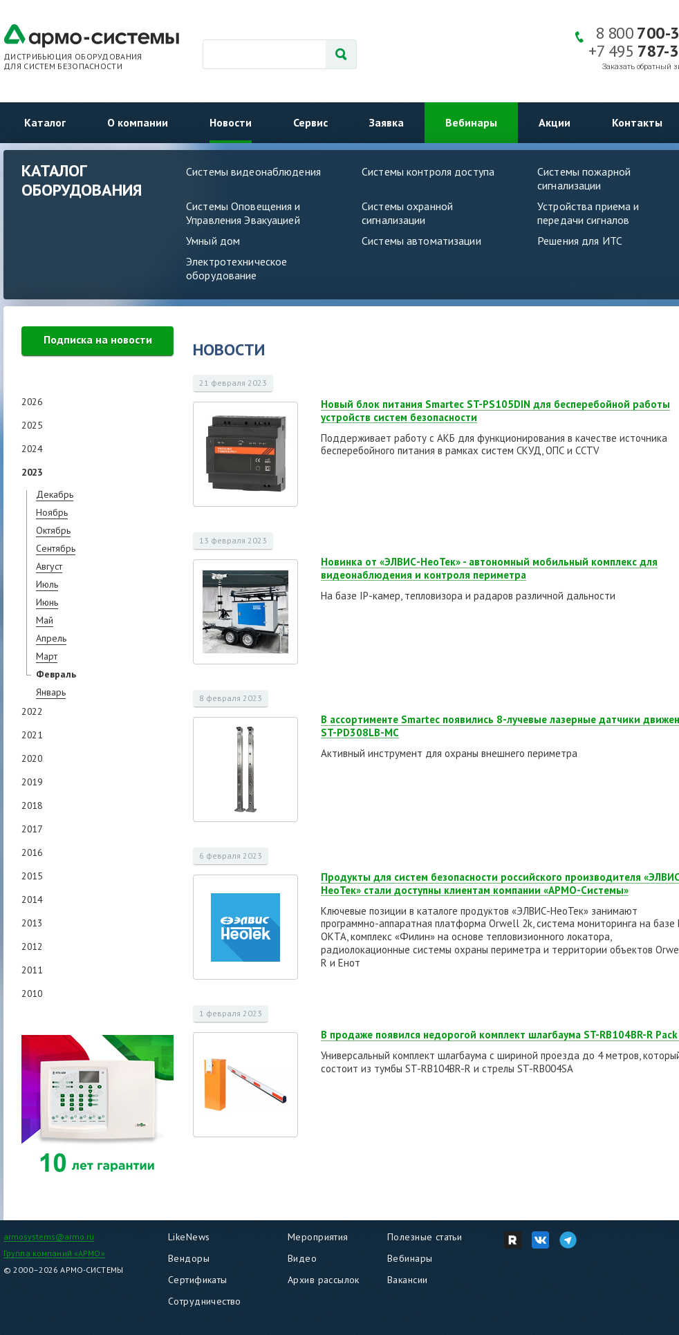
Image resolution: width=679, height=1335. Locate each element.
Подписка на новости (98, 339)
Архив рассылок (324, 1279)
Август (49, 566)
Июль (47, 584)
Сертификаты (197, 1279)
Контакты (637, 122)
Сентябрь (55, 548)
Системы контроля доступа (428, 171)
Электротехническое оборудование (236, 268)
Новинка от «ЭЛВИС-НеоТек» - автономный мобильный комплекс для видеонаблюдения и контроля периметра (489, 568)
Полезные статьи (424, 1237)
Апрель (51, 638)
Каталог (45, 122)
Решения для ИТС (579, 241)
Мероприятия (318, 1237)
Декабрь (54, 494)
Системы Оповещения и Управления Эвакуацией (243, 213)
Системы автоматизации (421, 241)
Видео (302, 1258)
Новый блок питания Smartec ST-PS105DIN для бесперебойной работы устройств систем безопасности (495, 411)
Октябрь (53, 530)
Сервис (310, 122)
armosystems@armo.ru (48, 1236)
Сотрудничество (204, 1301)
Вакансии (407, 1279)
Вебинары (471, 122)
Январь (51, 692)
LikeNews (189, 1237)
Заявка (386, 122)
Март (46, 656)
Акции (554, 122)
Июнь (47, 602)
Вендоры (189, 1258)
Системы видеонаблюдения (253, 171)
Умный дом (213, 241)
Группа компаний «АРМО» (54, 1253)
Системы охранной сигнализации (407, 213)
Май (44, 620)
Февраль (56, 674)
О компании (137, 122)
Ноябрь (52, 512)
